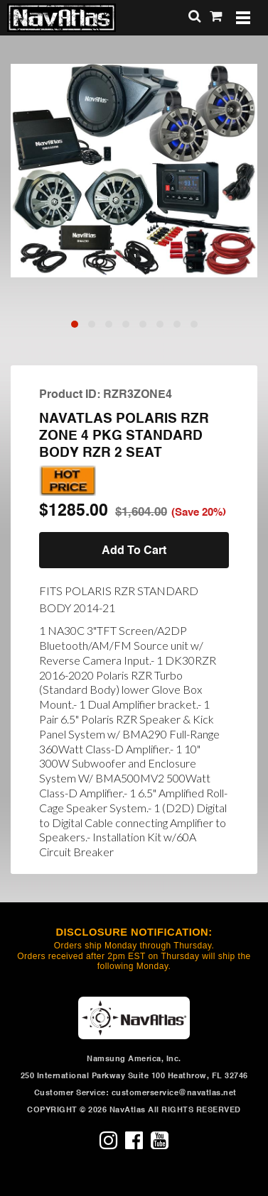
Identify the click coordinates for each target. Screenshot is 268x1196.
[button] (74, 324)
